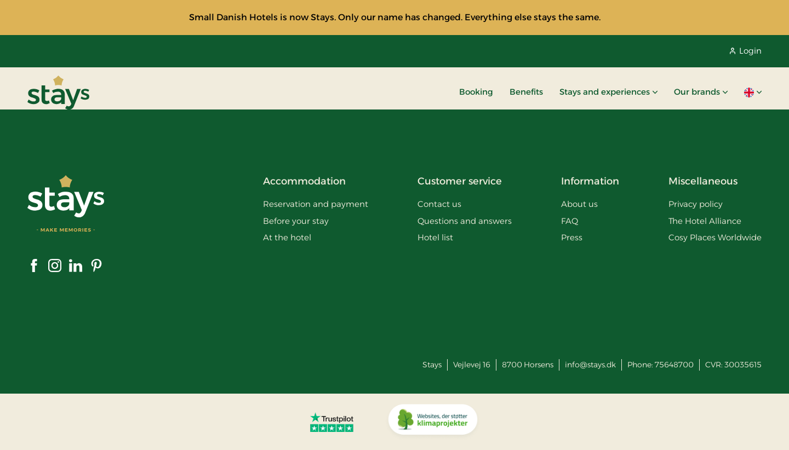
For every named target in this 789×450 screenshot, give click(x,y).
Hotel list (435, 237)
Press (571, 237)
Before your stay (296, 221)
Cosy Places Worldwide (715, 237)
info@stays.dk (590, 365)
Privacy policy (695, 204)
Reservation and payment (315, 204)
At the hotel (287, 237)
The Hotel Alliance (704, 221)
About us (579, 204)
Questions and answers (465, 221)
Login (746, 50)
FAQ (569, 221)
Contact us (439, 204)
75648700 (674, 365)
